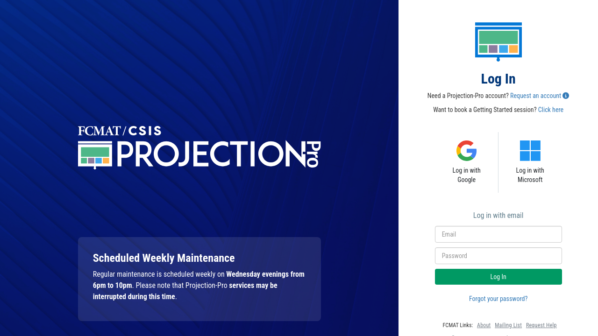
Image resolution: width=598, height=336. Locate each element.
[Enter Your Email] (498, 234)
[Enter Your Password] (498, 255)
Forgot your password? (498, 298)
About (484, 325)
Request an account (535, 95)
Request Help (541, 325)
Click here (550, 109)
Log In (498, 276)
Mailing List (508, 325)
